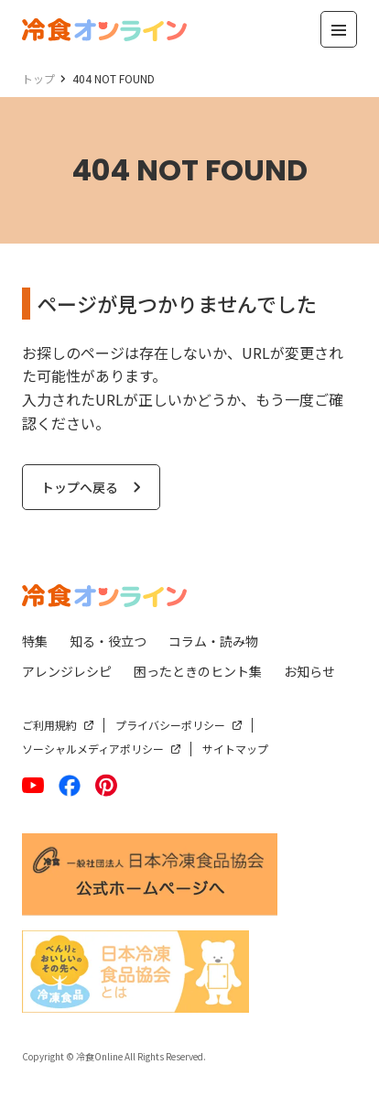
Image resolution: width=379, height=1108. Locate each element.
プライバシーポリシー (170, 725)
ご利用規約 (49, 725)
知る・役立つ (108, 641)
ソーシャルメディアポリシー (93, 748)
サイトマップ (235, 748)
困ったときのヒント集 (198, 671)
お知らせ (309, 671)
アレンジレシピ (67, 671)
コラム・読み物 (213, 641)
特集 (35, 641)
